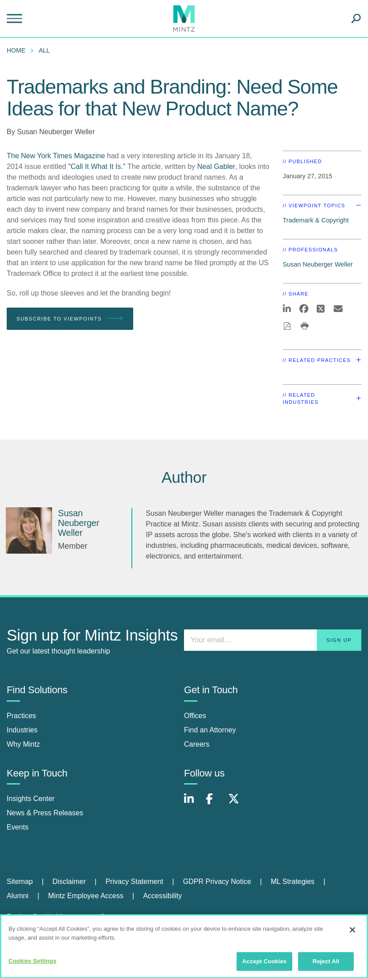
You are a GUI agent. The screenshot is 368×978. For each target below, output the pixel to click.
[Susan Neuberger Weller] (29, 530)
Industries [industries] (22, 730)
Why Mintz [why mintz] (23, 744)
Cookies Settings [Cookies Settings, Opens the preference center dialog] (32, 965)
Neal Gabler (216, 166)
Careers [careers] (196, 744)
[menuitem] (18, 50)
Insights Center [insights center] (31, 798)
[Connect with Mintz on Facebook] (215, 803)
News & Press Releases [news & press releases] (45, 813)
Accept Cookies (264, 965)
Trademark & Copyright (316, 220)
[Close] (352, 934)
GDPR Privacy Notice (217, 881)
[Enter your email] (272, 640)
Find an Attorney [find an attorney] (210, 730)
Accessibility (162, 896)
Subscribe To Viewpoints (69, 319)
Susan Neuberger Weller (56, 132)
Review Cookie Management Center (64, 916)
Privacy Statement (135, 881)
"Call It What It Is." (96, 166)
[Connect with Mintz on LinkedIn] (193, 803)
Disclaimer (69, 881)
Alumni (18, 896)
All (44, 50)
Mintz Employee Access (85, 896)
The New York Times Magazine (56, 156)
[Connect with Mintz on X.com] (237, 803)
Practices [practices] (21, 715)
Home (16, 50)
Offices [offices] (195, 715)
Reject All (325, 965)
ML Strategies (293, 881)
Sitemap (20, 881)
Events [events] (18, 827)
